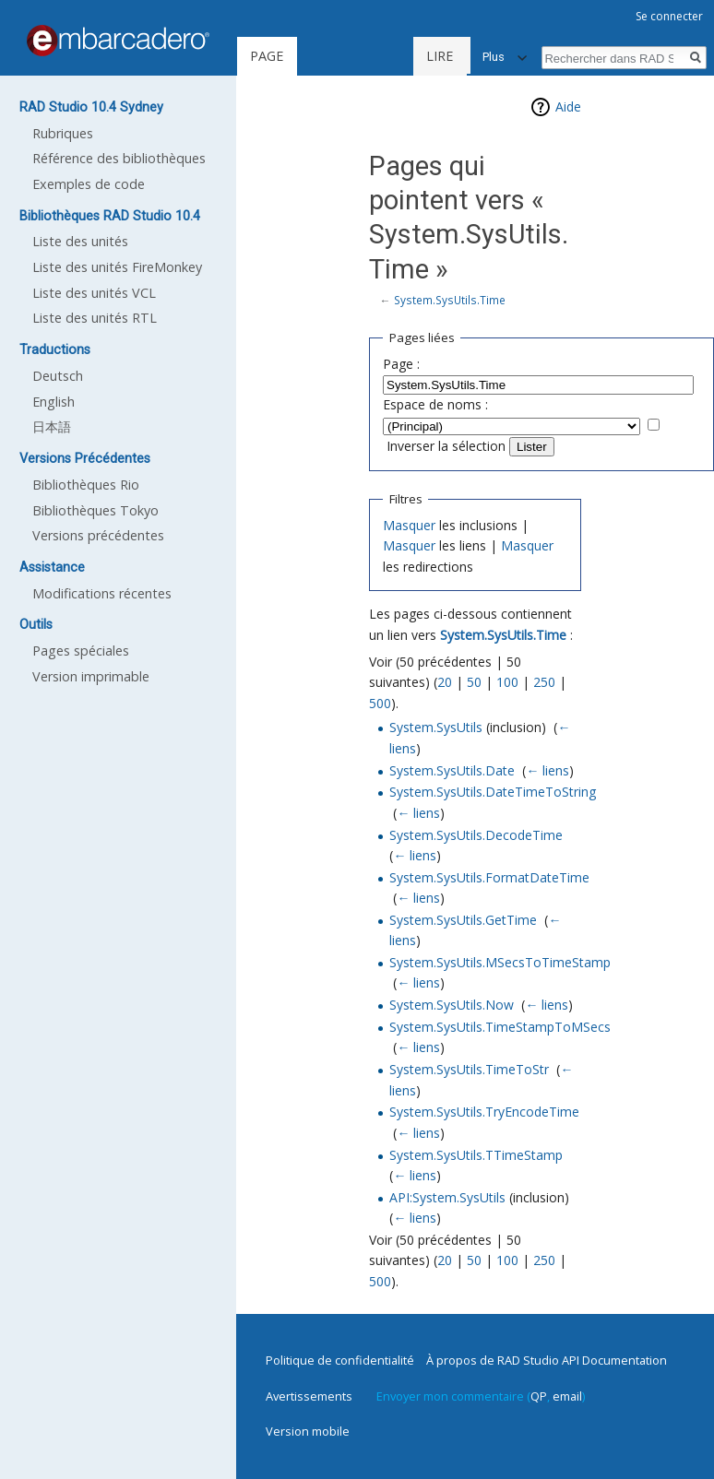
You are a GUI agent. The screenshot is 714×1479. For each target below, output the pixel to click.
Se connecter (669, 16)
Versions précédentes (98, 535)
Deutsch (57, 376)
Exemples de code (88, 184)
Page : (401, 364)
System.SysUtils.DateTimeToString (492, 791)
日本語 (51, 426)
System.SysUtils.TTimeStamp (476, 1155)
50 (474, 682)
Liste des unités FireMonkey (117, 267)
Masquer (409, 525)
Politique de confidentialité (340, 1360)
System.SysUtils (435, 727)
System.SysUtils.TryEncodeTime (484, 1111)
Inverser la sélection (446, 446)
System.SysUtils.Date (452, 770)
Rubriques (62, 133)
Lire (388, 56)
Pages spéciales (80, 650)
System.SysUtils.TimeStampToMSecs (500, 1026)
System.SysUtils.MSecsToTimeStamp (500, 962)
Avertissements (309, 1396)
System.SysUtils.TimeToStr (469, 1069)
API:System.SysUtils (447, 1197)
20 (444, 682)
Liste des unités (80, 241)
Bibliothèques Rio (85, 484)
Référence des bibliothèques (119, 158)
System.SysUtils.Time (450, 299)
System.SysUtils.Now (451, 1004)
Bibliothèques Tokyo (95, 510)
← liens (547, 770)
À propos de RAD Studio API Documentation (546, 1360)
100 (507, 682)
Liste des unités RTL (94, 317)
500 (380, 703)
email (567, 1396)
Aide (568, 106)
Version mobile (308, 1431)
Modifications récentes (102, 593)
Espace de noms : (435, 404)
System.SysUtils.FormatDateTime (489, 877)
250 (544, 682)
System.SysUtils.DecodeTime (476, 835)
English (53, 401)
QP (538, 1396)
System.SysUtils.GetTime (463, 920)
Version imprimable (90, 676)
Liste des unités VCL (94, 293)
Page (266, 56)
